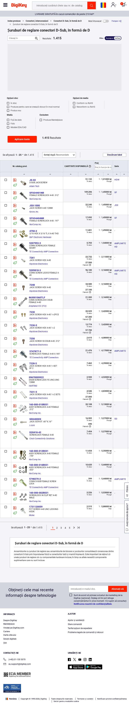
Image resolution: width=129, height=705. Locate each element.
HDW (116, 179)
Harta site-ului (9, 635)
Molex (31, 515)
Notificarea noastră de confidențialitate (93, 604)
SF (115, 192)
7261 (32, 257)
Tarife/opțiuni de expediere (80, 628)
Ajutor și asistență (76, 620)
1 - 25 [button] (19, 155)
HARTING (33, 386)
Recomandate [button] (56, 155)
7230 (32, 312)
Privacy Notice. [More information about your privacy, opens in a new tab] (78, 692)
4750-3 (33, 231)
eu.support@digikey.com (17, 664)
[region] (64, 693)
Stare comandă (75, 624)
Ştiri (5, 643)
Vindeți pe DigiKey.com (13, 628)
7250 (32, 338)
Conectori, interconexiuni (37, 21)
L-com (32, 425)
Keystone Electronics (38, 264)
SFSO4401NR (36, 192)
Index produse (14, 21)
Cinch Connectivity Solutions (41, 438)
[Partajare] (116, 21)
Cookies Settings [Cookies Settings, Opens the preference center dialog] (63, 699)
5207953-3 (35, 243)
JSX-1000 (34, 205)
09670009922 (36, 377)
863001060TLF (37, 297)
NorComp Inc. (35, 199)
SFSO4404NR (36, 218)
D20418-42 (35, 432)
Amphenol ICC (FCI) (37, 306)
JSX (116, 205)
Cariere (6, 631)
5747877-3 (35, 351)
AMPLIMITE (120, 351)
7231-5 (33, 392)
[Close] (123, 686)
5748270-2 (35, 478)
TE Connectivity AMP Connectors (43, 251)
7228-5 (33, 363)
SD (115, 418)
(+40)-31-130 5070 (14, 659)
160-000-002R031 (39, 492)
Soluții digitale (9, 639)
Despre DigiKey (10, 620)
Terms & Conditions (57, 692)
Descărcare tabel (114, 155)
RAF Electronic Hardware (40, 237)
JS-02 (32, 180)
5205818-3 (35, 270)
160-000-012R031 (38, 451)
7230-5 (33, 325)
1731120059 (35, 506)
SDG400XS (35, 419)
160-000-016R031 (38, 465)
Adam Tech (34, 186)
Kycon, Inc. (34, 212)
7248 (32, 285)
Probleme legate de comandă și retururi (85, 632)
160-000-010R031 (38, 404)
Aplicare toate (22, 139)
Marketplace (8, 624)
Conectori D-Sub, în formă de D (68, 21)
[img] (19, 6)
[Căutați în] (21, 38)
